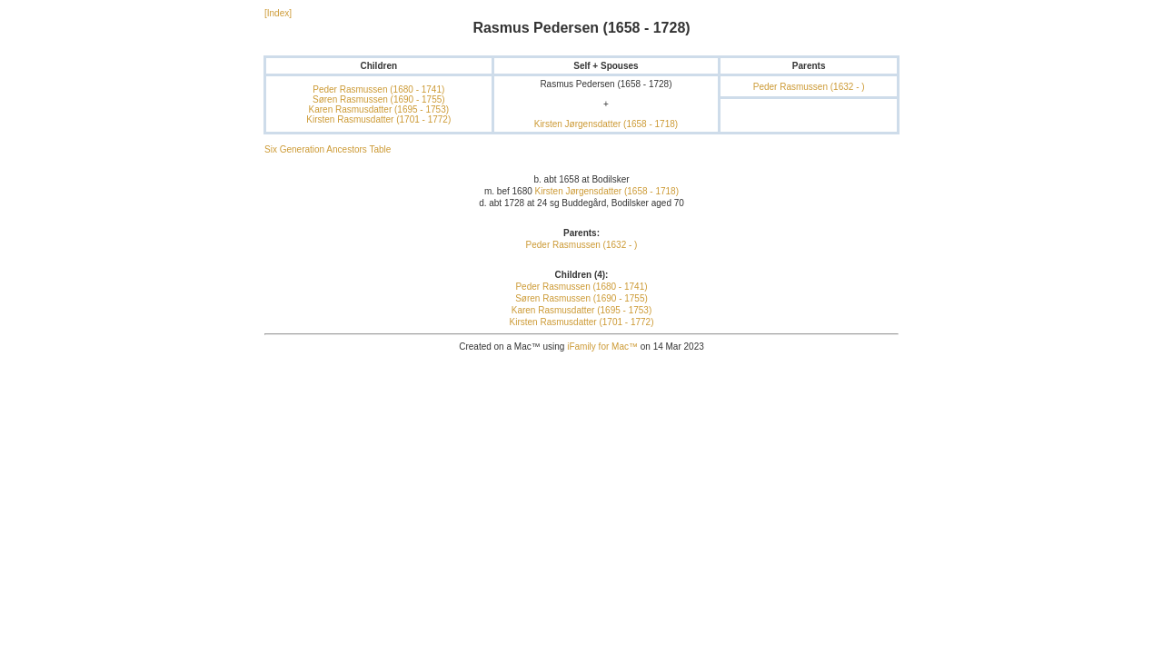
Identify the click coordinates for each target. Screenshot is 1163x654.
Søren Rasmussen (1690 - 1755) (379, 99)
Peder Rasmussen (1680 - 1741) (378, 89)
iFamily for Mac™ (602, 347)
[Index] (278, 13)
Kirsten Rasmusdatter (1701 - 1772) (378, 119)
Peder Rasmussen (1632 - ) (809, 87)
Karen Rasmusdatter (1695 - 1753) (379, 109)
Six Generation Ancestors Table (327, 149)
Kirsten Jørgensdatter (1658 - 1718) (606, 124)
